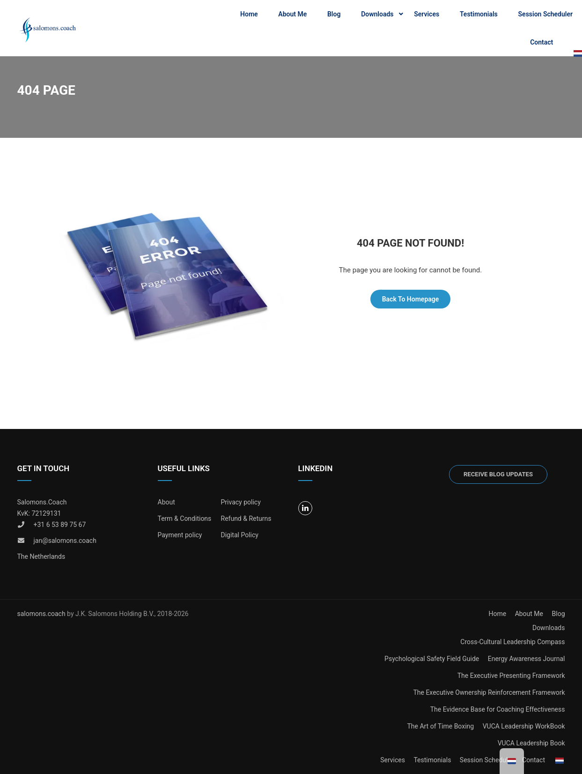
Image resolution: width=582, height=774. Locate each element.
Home (249, 14)
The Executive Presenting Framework (511, 675)
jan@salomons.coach (65, 540)
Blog (333, 14)
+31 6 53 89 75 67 (60, 524)
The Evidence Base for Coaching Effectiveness (497, 709)
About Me (292, 14)
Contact (541, 42)
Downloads (377, 14)
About (166, 502)
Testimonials (479, 14)
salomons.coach (42, 613)
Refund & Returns (246, 518)
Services (426, 14)
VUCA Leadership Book (531, 743)
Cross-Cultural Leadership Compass (512, 642)
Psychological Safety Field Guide (431, 658)
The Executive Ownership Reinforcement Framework (489, 692)
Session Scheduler (545, 14)
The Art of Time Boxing (440, 726)
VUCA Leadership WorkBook (524, 726)
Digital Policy (239, 535)
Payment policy (180, 535)
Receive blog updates (498, 474)
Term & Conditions (185, 518)
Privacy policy (241, 502)
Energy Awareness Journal (526, 658)
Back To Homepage (410, 299)
